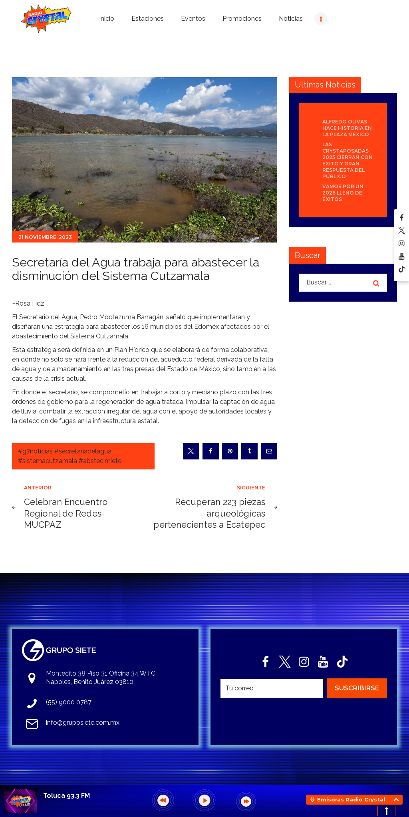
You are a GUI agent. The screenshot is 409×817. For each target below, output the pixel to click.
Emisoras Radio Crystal (351, 799)
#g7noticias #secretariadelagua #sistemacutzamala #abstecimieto (70, 456)
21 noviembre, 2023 (45, 237)
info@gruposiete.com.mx (82, 722)
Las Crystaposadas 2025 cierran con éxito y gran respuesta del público (347, 160)
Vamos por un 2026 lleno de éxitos (342, 192)
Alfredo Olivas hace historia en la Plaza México (347, 128)
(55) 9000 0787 (68, 702)
